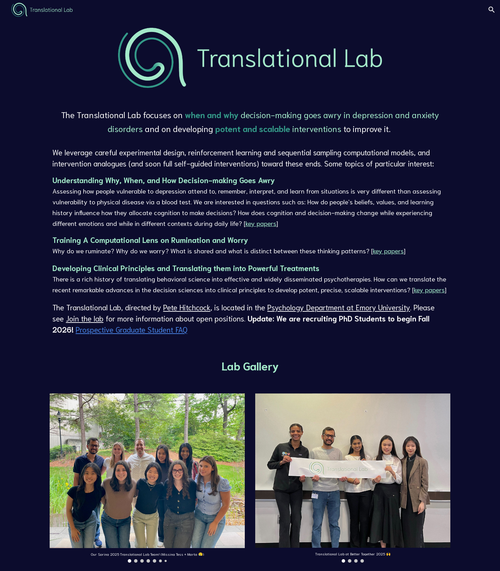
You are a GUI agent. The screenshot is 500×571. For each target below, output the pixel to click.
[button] (491, 9)
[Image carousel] (147, 478)
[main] (250, 221)
